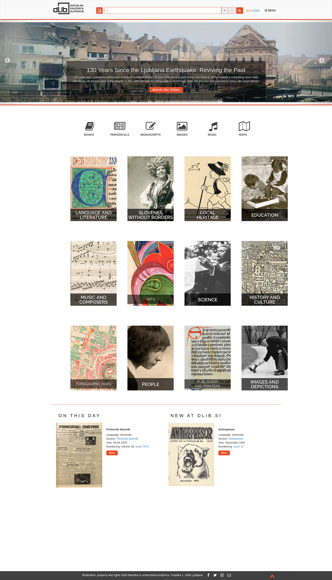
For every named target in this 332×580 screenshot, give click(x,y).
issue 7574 (142, 446)
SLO (249, 10)
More (112, 453)
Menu (270, 10)
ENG (257, 10)
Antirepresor (235, 438)
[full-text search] (231, 10)
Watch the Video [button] (166, 89)
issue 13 (238, 446)
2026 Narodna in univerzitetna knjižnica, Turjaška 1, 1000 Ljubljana (162, 575)
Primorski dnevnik (127, 438)
